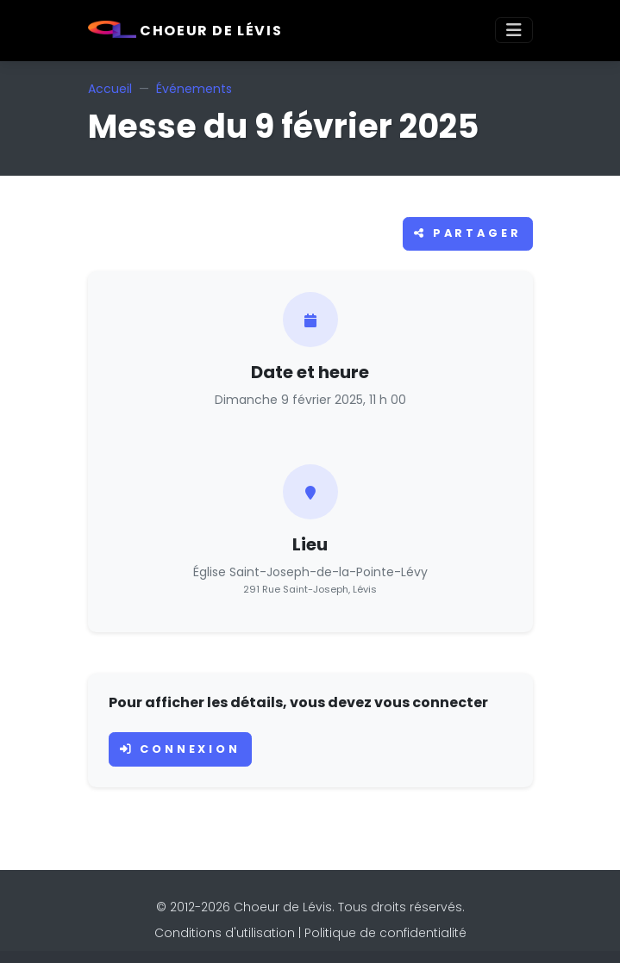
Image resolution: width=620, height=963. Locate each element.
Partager (467, 233)
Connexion (180, 749)
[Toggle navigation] (514, 30)
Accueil (110, 88)
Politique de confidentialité (385, 932)
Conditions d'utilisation (224, 932)
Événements (194, 88)
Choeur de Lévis (185, 30)
